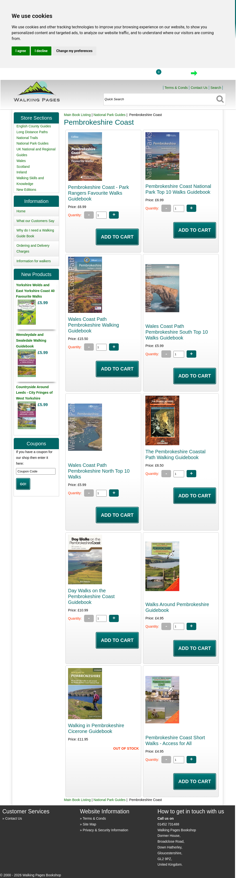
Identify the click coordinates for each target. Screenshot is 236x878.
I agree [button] (21, 51)
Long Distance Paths (32, 132)
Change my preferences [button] (74, 51)
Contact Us (199, 88)
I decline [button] (41, 51)
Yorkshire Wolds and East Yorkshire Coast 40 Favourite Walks (35, 291)
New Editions (26, 190)
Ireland (21, 172)
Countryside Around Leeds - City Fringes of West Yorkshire (34, 392)
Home (117, 75)
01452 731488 (168, 824)
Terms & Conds (176, 88)
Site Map (89, 824)
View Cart (173, 75)
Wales (21, 161)
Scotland (23, 167)
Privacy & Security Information (105, 830)
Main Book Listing (77, 115)
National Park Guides (110, 115)
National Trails (27, 138)
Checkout (210, 75)
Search (215, 88)
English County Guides (33, 126)
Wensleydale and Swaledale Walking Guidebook (31, 340)
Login (140, 75)
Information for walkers (33, 261)
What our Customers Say (35, 221)
